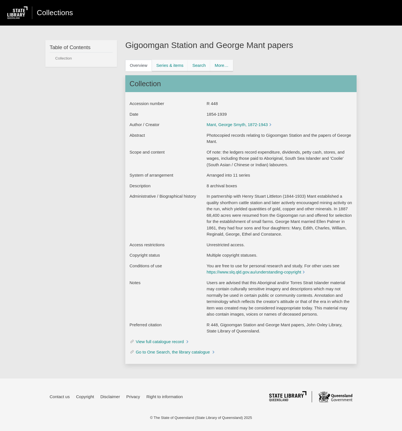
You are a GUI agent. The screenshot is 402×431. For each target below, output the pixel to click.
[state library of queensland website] (17, 12)
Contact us (60, 396)
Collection (63, 58)
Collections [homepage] (55, 13)
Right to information (164, 396)
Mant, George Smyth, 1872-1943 (237, 124)
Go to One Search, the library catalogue (173, 352)
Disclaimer (110, 396)
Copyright (85, 396)
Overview (138, 65)
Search (199, 65)
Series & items (170, 65)
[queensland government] (335, 396)
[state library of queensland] (287, 396)
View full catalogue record (160, 341)
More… (221, 65)
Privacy (133, 396)
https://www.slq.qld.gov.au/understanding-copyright (254, 272)
